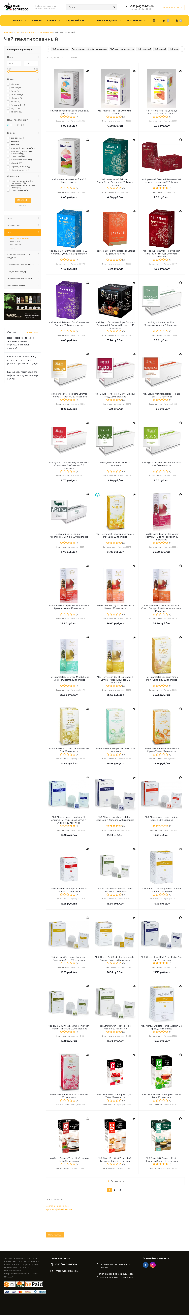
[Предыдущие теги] (48, 49)
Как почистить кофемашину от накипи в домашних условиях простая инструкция (22, 360)
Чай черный (160, 49)
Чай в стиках (15, 241)
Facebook (146, 1265)
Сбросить (23, 205)
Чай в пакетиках (60, 49)
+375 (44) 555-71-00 (142, 6)
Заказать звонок (172, 7)
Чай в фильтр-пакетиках (122, 49)
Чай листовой (16, 245)
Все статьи (32, 332)
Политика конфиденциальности (115, 1273)
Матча (12, 248)
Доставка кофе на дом (57, 1206)
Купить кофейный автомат (59, 1209)
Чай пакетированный (19, 238)
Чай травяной (144, 49)
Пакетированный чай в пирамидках (89, 49)
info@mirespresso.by (66, 1271)
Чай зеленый (176, 49)
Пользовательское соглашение (115, 1277)
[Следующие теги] (182, 49)
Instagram (153, 1265)
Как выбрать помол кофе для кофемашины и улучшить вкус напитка (22, 375)
